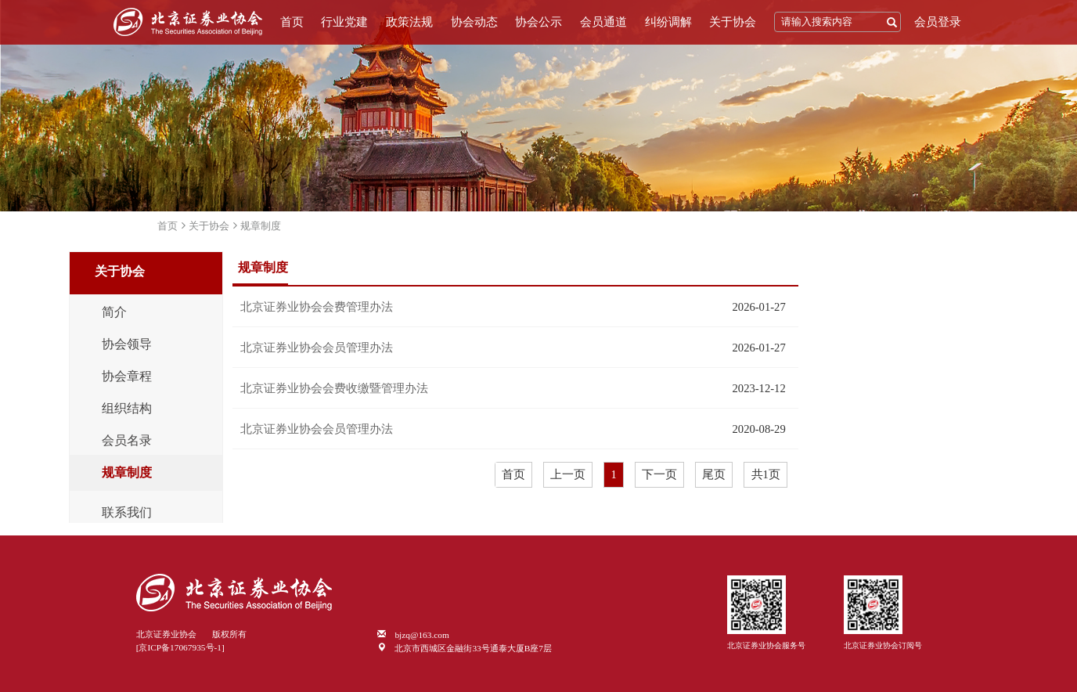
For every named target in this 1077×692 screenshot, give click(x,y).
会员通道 (603, 22)
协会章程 (127, 376)
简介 (114, 312)
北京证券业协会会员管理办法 (316, 347)
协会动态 (474, 22)
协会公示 (538, 22)
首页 (292, 22)
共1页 (765, 474)
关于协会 (732, 22)
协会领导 (127, 344)
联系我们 (127, 513)
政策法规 (409, 22)
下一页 (659, 474)
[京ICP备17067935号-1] (180, 647)
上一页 (567, 474)
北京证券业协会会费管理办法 (316, 307)
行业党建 (344, 22)
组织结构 (127, 409)
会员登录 (937, 22)
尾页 (714, 474)
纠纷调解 (668, 22)
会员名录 (127, 441)
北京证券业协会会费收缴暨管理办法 (334, 388)
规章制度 (260, 226)
